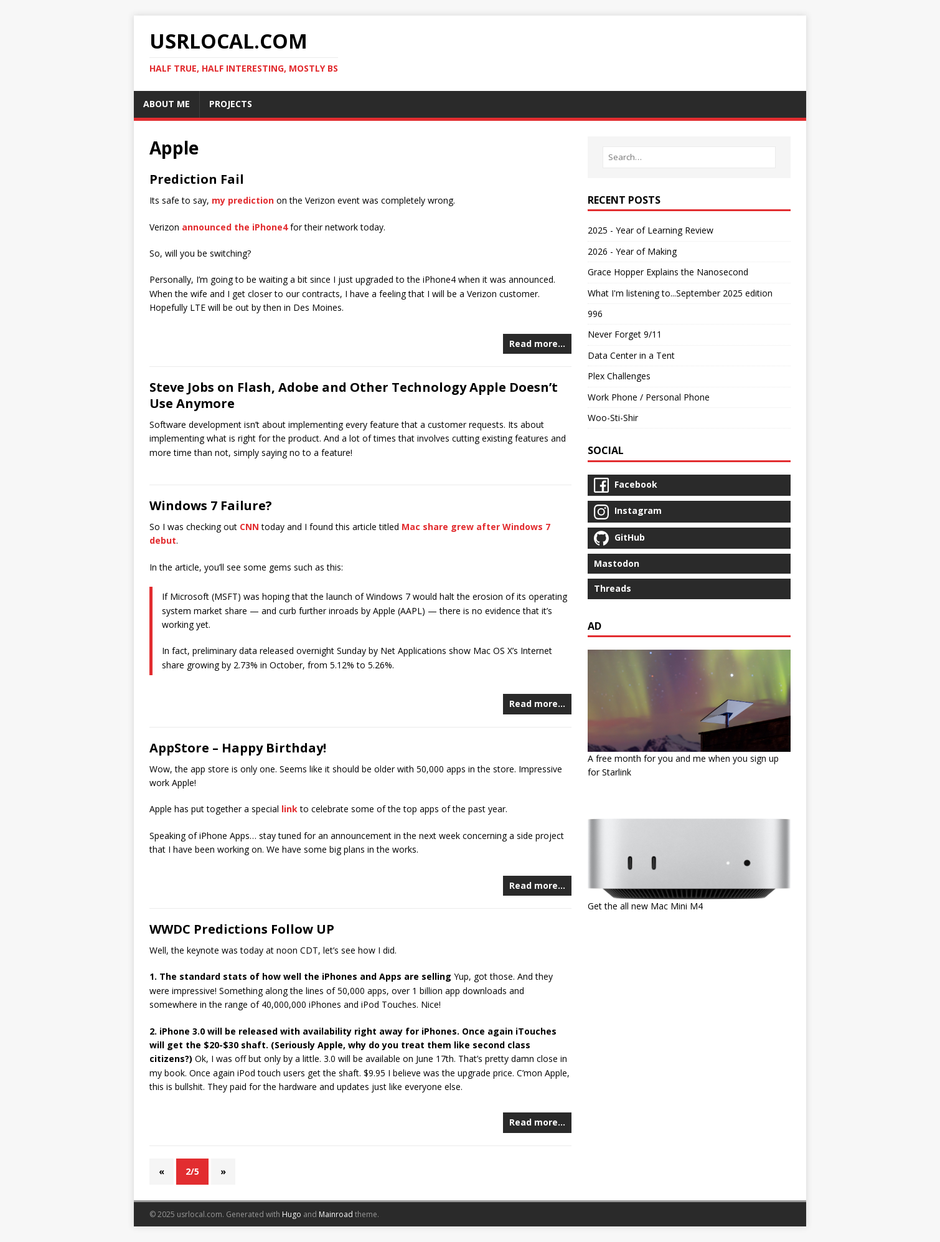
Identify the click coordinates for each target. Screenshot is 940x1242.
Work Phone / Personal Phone (649, 397)
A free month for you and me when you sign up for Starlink (689, 758)
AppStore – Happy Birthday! (237, 747)
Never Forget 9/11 (625, 334)
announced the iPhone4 (235, 227)
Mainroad (336, 1214)
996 (595, 314)
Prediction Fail (196, 179)
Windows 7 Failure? (210, 505)
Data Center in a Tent (631, 355)
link (289, 809)
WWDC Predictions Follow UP (241, 929)
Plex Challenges (619, 376)
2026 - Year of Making (632, 251)
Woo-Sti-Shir (613, 418)
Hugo (291, 1214)
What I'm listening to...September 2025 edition (680, 293)
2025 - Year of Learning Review (650, 230)
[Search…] (689, 157)
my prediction (243, 200)
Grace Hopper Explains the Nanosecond (668, 272)
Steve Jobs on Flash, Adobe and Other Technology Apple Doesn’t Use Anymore (353, 395)
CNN (249, 527)
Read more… (537, 343)
